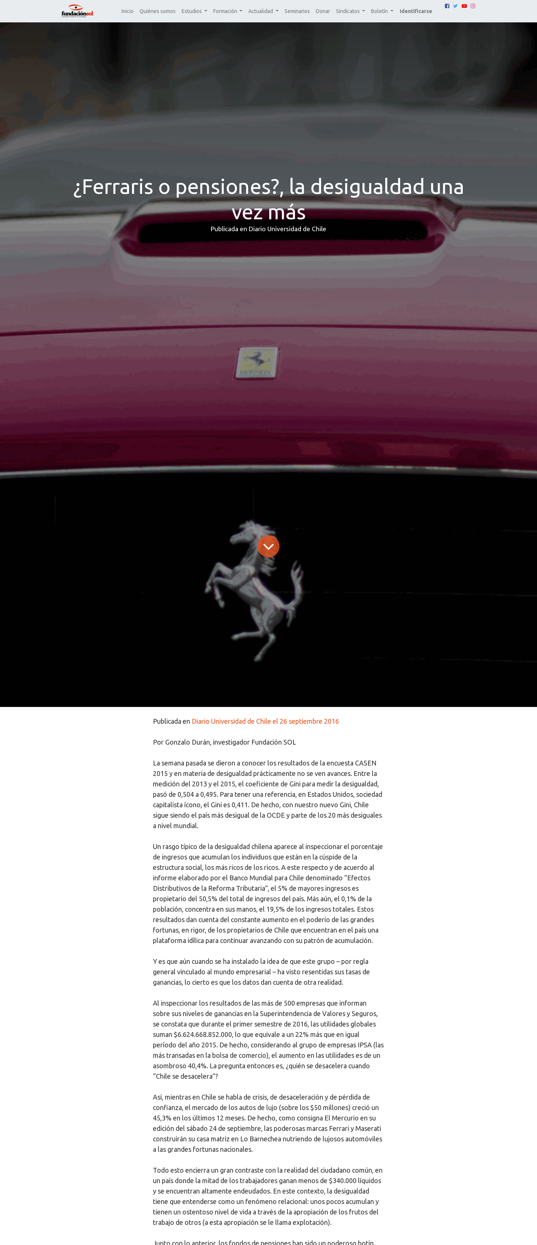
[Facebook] (447, 6)
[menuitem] (127, 11)
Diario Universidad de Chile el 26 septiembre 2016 (265, 721)
